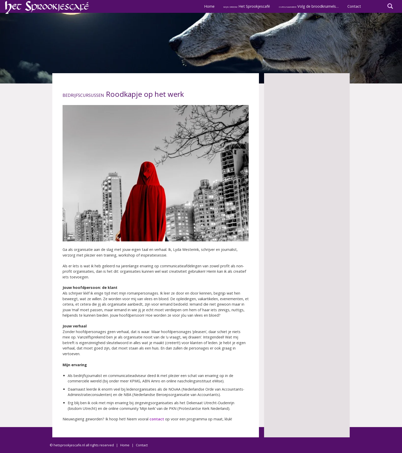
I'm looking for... (390, 6)
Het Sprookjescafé (246, 6)
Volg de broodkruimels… (309, 6)
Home (209, 6)
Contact (354, 6)
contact (156, 419)
